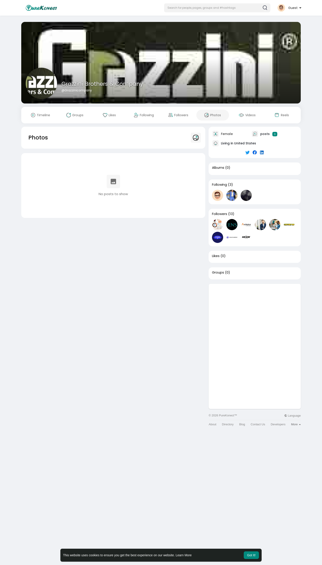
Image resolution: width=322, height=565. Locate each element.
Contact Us (258, 424)
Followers (219, 214)
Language (292, 415)
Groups (218, 272)
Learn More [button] (184, 555)
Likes (216, 256)
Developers (278, 424)
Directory (228, 424)
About (212, 424)
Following (219, 184)
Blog (242, 424)
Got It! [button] (251, 555)
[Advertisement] (255, 315)
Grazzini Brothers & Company (102, 84)
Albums (218, 167)
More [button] (296, 424)
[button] (217, 7)
